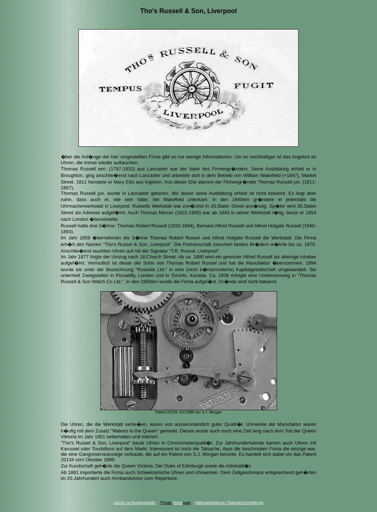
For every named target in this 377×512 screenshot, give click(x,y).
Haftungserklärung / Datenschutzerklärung (229, 503)
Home (178, 503)
